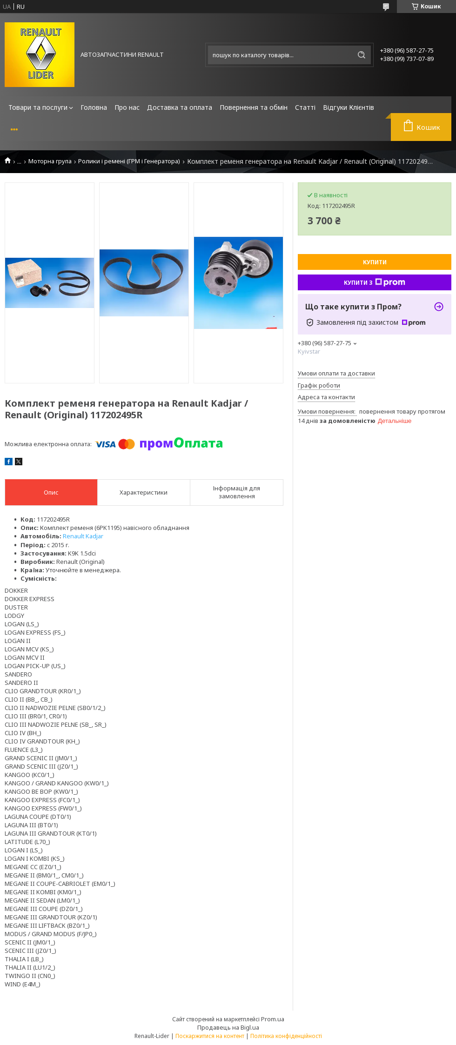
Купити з (374, 282)
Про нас (127, 107)
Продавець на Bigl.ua (228, 1027)
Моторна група (50, 161)
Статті (305, 107)
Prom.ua (272, 1019)
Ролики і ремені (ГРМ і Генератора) (129, 161)
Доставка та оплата (179, 107)
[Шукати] (361, 55)
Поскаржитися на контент (209, 1036)
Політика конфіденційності (286, 1036)
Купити (375, 262)
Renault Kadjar (83, 536)
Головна (93, 107)
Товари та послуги (37, 107)
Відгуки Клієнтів (348, 107)
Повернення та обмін (254, 107)
